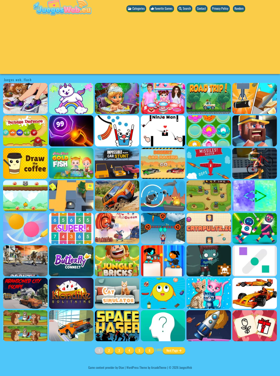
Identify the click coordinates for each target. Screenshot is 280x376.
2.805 (158, 349)
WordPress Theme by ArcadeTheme (146, 367)
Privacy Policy (220, 8)
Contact (201, 8)
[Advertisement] (140, 47)
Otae (121, 367)
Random (239, 8)
